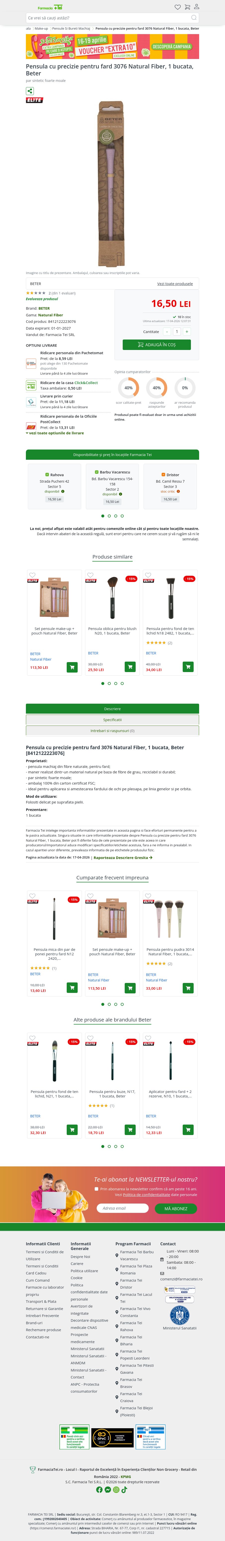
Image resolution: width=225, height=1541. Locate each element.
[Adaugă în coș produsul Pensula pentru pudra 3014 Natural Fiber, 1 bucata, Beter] (188, 988)
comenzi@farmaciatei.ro (181, 1278)
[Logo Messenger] (108, 1489)
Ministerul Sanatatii (87, 1348)
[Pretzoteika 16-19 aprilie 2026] (112, 46)
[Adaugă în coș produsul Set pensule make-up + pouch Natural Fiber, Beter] (72, 667)
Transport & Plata (41, 1301)
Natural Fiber (50, 314)
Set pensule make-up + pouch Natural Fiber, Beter (54, 630)
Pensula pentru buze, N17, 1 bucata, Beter (112, 1093)
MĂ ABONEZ (176, 1208)
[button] (103, 516)
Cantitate (151, 331)
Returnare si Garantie (44, 1308)
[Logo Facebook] (99, 1489)
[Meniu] (30, 7)
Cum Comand (38, 1280)
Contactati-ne (37, 1336)
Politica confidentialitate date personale (89, 1292)
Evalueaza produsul (42, 298)
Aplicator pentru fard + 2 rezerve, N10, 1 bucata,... (170, 1093)
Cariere (77, 1263)
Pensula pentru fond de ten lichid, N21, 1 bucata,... (54, 1093)
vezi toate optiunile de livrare (55, 432)
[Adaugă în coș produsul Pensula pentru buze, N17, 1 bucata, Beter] (130, 1130)
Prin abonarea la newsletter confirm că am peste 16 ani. (148, 1188)
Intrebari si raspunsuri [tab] (112, 730)
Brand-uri (34, 1322)
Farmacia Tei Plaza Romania (133, 1269)
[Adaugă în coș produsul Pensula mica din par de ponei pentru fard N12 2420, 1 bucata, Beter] (72, 987)
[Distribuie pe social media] (30, 91)
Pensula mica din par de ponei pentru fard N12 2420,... (54, 954)
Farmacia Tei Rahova (128, 1326)
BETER (44, 308)
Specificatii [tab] (112, 719)
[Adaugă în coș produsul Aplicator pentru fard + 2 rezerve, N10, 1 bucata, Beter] (188, 1130)
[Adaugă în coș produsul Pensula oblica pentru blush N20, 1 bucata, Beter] (130, 667)
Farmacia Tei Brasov (128, 1383)
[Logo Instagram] (116, 1489)
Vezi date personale (156, 1194)
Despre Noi (80, 1256)
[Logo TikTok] (124, 1489)
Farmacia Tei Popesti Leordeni (132, 1355)
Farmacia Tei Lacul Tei (133, 1298)
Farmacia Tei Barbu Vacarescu (134, 1255)
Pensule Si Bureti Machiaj (71, 28)
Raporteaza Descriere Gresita (123, 857)
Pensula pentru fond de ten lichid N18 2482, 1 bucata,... (170, 630)
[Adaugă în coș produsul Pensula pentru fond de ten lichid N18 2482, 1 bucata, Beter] (188, 667)
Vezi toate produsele (175, 283)
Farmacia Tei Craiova (128, 1397)
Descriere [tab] (112, 708)
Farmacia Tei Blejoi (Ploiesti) (134, 1411)
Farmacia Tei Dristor (128, 1284)
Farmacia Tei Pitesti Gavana (134, 1369)
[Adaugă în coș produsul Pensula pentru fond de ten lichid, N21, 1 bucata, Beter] (72, 1130)
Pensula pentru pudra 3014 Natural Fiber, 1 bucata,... (170, 951)
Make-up (41, 28)
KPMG (126, 1476)
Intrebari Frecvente (42, 1315)
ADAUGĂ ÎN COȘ (156, 344)
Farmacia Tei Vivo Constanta (132, 1312)
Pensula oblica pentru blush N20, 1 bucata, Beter (112, 630)
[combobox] (112, 18)
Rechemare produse (43, 1329)
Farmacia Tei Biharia (128, 1340)
